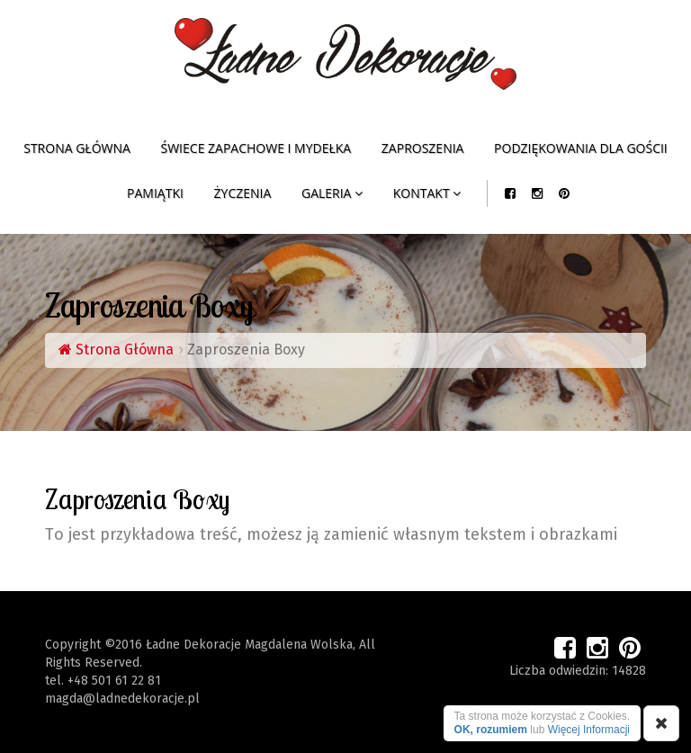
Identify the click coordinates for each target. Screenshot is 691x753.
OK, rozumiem (490, 729)
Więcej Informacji (589, 729)
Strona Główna (116, 349)
